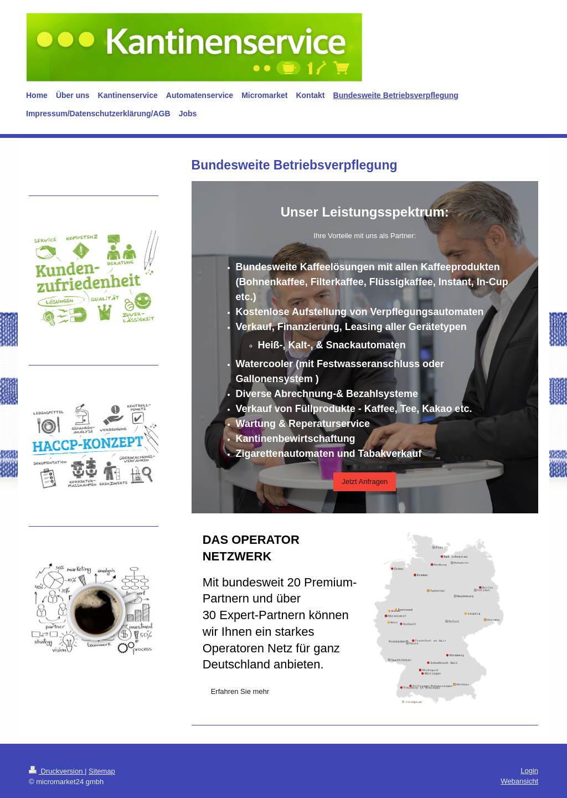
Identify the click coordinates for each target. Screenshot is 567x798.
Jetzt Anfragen (365, 481)
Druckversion (57, 771)
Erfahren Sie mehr (240, 691)
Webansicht (519, 781)
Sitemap (102, 771)
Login (529, 770)
